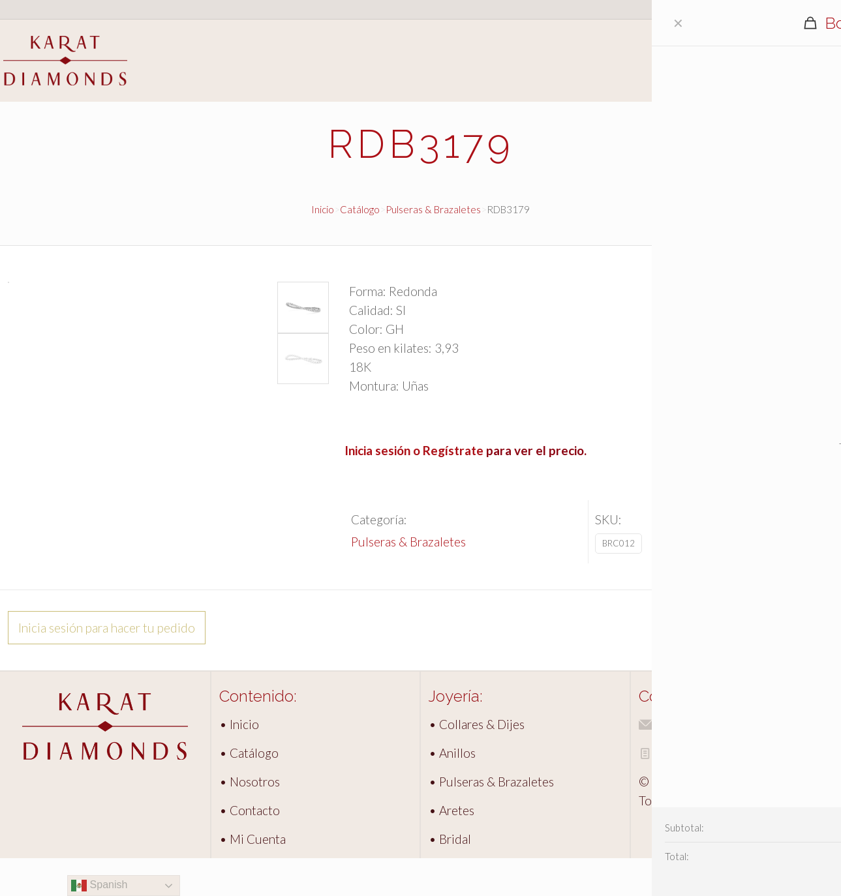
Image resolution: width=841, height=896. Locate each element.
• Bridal (450, 876)
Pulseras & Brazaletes (433, 209)
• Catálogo (249, 790)
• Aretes (451, 848)
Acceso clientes (793, 9)
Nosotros (812, 68)
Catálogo (811, 52)
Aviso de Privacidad (698, 790)
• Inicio (239, 761)
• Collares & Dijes (477, 761)
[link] (105, 764)
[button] (305, 305)
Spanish (99, 885)
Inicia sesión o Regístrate (413, 450)
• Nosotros (249, 819)
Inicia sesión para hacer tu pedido (106, 665)
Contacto (812, 84)
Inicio (800, 35)
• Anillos (452, 790)
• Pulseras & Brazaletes (491, 819)
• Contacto (249, 848)
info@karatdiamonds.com (714, 761)
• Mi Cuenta (252, 876)
